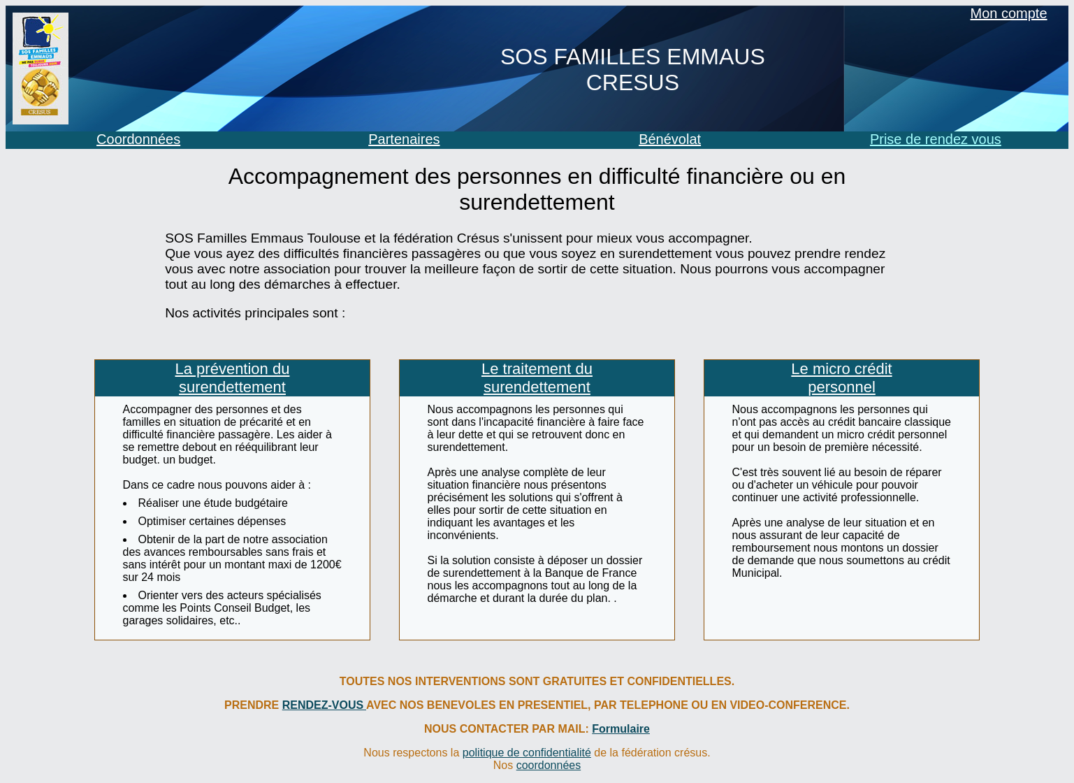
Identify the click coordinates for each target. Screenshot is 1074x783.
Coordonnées (138, 139)
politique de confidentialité (527, 753)
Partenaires (404, 139)
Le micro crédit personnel (841, 378)
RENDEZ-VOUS (324, 705)
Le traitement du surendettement (537, 378)
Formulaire (621, 729)
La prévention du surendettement (232, 378)
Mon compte (1009, 13)
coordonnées (548, 765)
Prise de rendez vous (935, 139)
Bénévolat (670, 139)
